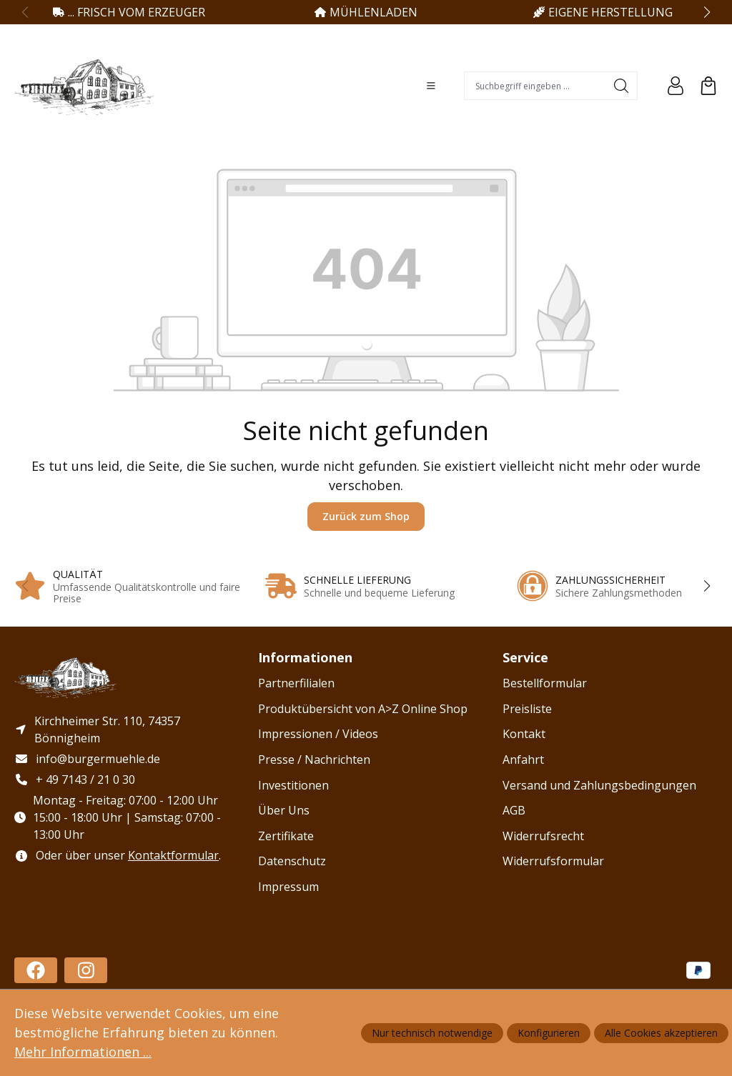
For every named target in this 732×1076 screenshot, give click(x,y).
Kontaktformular (173, 855)
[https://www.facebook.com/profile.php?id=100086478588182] (35, 970)
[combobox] (535, 85)
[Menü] (431, 86)
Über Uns (284, 810)
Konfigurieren (549, 1033)
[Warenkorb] (708, 85)
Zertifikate (286, 836)
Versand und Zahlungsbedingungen (599, 785)
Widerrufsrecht (543, 836)
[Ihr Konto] (675, 85)
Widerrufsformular (553, 861)
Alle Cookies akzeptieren (661, 1033)
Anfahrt (523, 759)
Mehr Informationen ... (83, 1051)
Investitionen (293, 785)
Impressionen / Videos (318, 734)
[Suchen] (621, 85)
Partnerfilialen (296, 683)
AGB (514, 810)
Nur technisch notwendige (432, 1033)
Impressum (288, 887)
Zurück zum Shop (366, 516)
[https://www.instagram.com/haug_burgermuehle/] (85, 970)
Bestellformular (545, 683)
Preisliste (527, 709)
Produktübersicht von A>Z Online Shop (363, 709)
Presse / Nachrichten (314, 759)
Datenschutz (292, 861)
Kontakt (524, 734)
